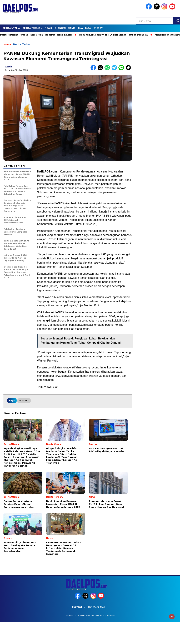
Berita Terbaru (32, 28)
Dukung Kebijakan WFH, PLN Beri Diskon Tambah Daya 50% (115, 34)
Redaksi (77, 607)
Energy (98, 28)
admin (9, 66)
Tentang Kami (96, 607)
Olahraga (84, 28)
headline (24, 400)
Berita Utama (11, 28)
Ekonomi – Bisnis (64, 28)
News (48, 28)
